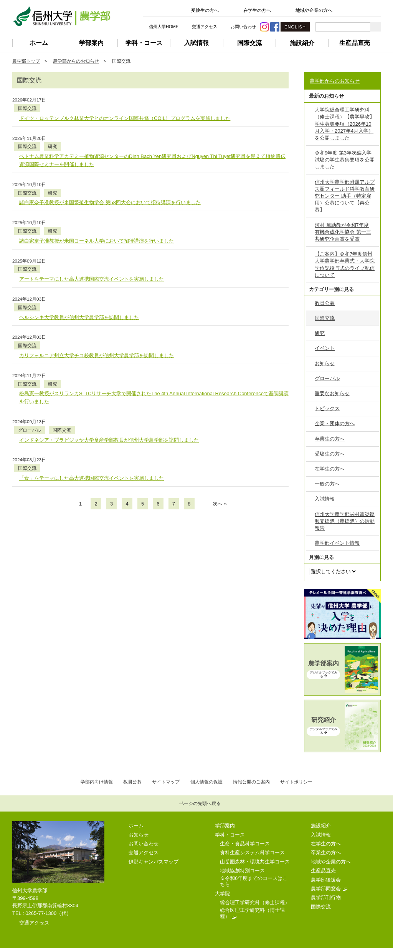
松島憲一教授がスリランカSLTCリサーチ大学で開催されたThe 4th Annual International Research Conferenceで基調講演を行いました (154, 334)
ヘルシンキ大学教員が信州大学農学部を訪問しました (79, 269)
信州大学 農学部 (61, 16)
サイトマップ (166, 781)
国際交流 (249, 43)
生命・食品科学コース (245, 844)
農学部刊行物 (326, 897)
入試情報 (196, 43)
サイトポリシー (296, 781)
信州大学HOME (163, 26)
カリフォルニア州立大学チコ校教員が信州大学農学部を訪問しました (96, 299)
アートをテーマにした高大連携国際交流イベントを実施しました (91, 239)
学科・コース (143, 43)
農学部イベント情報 (337, 543)
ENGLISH (295, 27)
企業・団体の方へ (335, 423)
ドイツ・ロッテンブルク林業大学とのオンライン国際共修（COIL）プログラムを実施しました (124, 110)
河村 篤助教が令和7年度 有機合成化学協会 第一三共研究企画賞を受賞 (343, 232)
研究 (92, 130)
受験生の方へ (205, 10)
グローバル (69, 358)
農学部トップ (26, 60)
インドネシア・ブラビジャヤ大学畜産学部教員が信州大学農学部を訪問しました (109, 368)
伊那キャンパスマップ (153, 862)
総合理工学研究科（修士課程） (255, 902)
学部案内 (91, 43)
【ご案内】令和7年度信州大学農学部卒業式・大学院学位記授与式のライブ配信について (345, 264)
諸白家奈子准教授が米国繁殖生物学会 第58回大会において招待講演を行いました (110, 178)
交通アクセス (204, 26)
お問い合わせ (243, 26)
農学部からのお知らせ (76, 60)
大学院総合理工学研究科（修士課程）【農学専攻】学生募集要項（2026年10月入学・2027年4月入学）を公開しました (345, 124)
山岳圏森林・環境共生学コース (255, 862)
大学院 (222, 893)
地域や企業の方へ (314, 10)
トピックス (327, 408)
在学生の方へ (257, 10)
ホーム (39, 43)
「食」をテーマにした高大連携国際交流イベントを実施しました (91, 398)
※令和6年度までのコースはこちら (253, 881)
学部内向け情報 (97, 781)
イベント (325, 348)
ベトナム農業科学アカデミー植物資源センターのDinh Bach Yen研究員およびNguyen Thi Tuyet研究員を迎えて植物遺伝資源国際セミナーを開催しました (152, 144)
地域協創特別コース (242, 870)
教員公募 (325, 303)
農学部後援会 (326, 880)
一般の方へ (327, 484)
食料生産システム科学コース (252, 852)
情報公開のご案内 (251, 781)
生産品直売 (354, 43)
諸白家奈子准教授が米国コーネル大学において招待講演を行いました (96, 209)
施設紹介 (302, 43)
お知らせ (325, 363)
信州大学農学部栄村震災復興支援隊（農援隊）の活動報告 (345, 521)
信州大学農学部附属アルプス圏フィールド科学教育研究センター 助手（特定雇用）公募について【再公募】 (345, 196)
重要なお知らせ (332, 393)
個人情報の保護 (206, 781)
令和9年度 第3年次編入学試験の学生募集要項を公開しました (345, 160)
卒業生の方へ (330, 439)
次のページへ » (219, 423)
